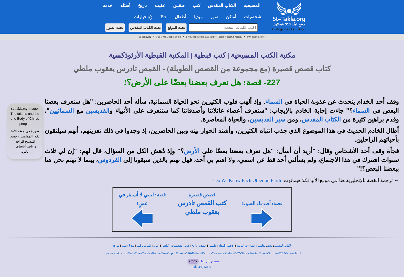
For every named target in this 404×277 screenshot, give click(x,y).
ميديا (131, 245)
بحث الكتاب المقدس (145, 27)
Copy (193, 261)
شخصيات (176, 245)
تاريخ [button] (142, 5)
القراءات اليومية (246, 245)
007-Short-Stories (256, 36)
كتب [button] (196, 5)
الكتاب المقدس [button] (222, 5)
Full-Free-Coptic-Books (168, 36)
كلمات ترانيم (144, 245)
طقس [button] (179, 5)
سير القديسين (267, 119)
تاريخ (194, 245)
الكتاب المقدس (321, 119)
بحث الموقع (176, 27)
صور (124, 245)
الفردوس (109, 160)
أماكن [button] (231, 16)
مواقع (116, 245)
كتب (186, 245)
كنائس (165, 245)
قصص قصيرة (202, 194)
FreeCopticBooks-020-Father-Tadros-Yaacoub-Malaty (214, 36)
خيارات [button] (143, 17)
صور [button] (214, 16)
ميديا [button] (198, 16)
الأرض (192, 151)
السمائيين (61, 110)
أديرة (156, 245)
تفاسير (261, 245)
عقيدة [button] (160, 5)
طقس (212, 245)
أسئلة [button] (125, 5)
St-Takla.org (145, 36)
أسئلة (221, 245)
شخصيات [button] (254, 16)
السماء (273, 101)
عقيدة (202, 245)
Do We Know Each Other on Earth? (246, 180)
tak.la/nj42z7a (201, 267)
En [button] (164, 16)
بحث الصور (115, 27)
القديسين (98, 110)
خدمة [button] (108, 5)
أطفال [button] (180, 16)
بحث (269, 245)
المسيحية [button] (252, 5)
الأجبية (230, 245)
